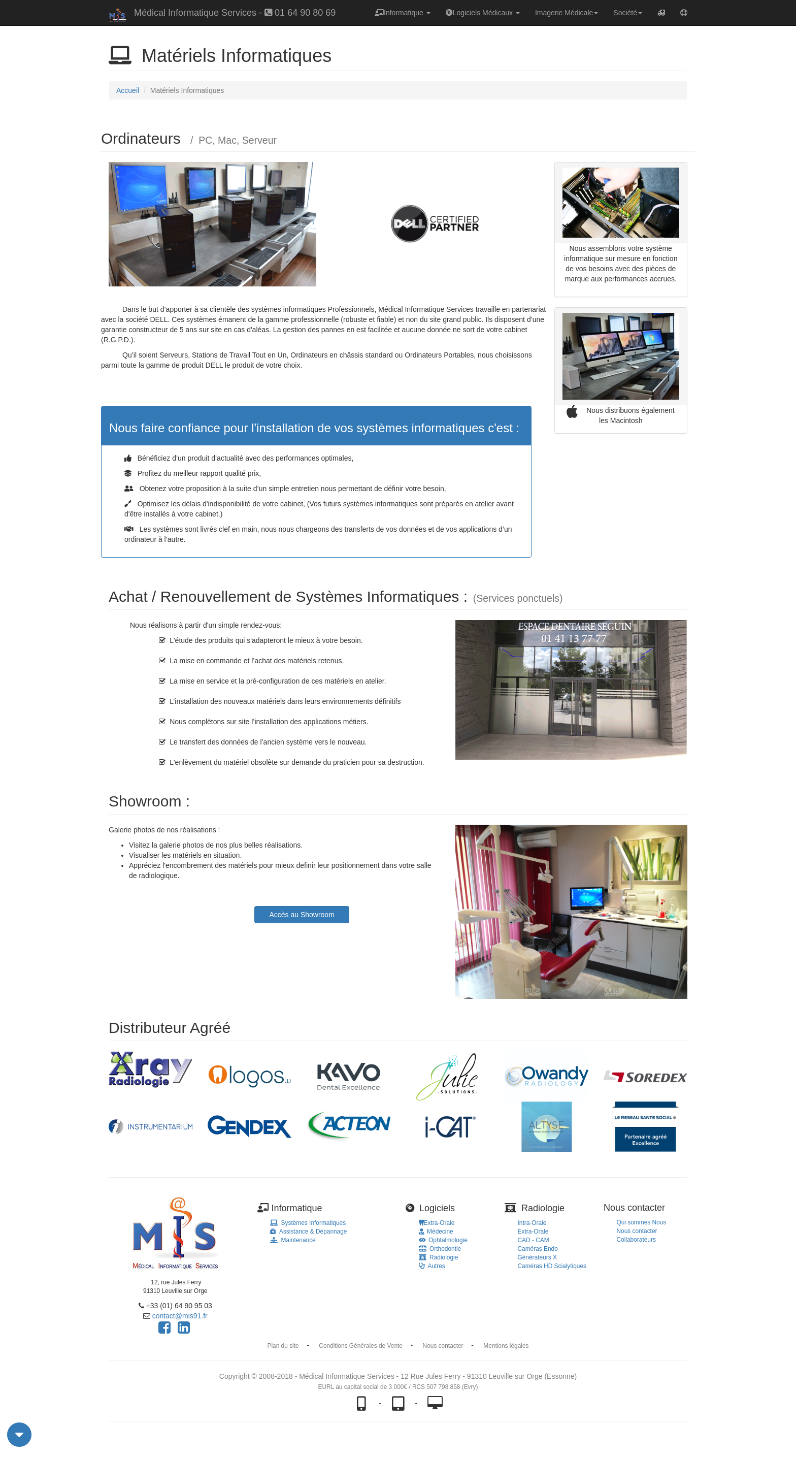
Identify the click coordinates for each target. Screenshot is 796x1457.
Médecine (436, 1231)
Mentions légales (505, 1345)
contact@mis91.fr (180, 1316)
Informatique (402, 13)
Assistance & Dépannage (308, 1231)
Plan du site (283, 1345)
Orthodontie (440, 1248)
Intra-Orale (532, 1222)
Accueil (127, 90)
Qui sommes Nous (642, 1222)
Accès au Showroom (301, 915)
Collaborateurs (636, 1239)
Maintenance (293, 1240)
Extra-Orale (437, 1222)
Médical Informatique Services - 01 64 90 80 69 (235, 13)
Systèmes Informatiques (308, 1222)
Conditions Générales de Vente (361, 1345)
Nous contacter (637, 1231)
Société (627, 13)
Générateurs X (537, 1257)
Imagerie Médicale (566, 13)
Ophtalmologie (443, 1240)
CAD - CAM (533, 1240)
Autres (432, 1266)
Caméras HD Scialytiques (552, 1266)
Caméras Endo (538, 1248)
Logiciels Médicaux (483, 13)
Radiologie (438, 1257)
